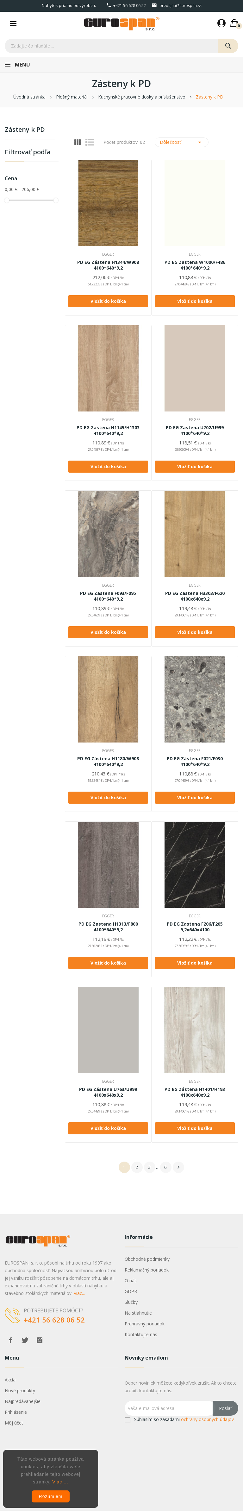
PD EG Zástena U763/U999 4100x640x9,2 (108, 1092)
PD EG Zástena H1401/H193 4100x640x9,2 (195, 1092)
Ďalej (178, 1167)
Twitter (25, 1340)
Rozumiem (51, 1496)
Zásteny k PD (25, 130)
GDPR (131, 1291)
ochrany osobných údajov (207, 1419)
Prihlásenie (16, 1412)
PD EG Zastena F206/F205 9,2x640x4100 (195, 927)
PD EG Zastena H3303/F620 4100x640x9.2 (195, 596)
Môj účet (14, 1423)
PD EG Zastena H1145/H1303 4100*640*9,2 (108, 430)
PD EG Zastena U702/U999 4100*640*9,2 (195, 430)
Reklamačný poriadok (147, 1270)
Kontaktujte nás (141, 1334)
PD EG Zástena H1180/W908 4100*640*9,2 (108, 761)
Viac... (79, 1293)
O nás (131, 1281)
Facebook (10, 1340)
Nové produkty (20, 1390)
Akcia (10, 1380)
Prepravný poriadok (145, 1324)
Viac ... (60, 1481)
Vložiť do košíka (108, 301)
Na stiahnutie (138, 1313)
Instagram (39, 1340)
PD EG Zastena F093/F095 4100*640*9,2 (108, 596)
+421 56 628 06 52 (129, 5)
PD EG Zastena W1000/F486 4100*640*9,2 (195, 265)
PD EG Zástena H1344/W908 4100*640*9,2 (108, 265)
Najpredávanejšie (22, 1401)
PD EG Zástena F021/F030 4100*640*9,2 (195, 761)
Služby (131, 1302)
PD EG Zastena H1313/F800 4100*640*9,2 (108, 927)
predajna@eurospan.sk (180, 5)
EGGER (108, 254)
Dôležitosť (182, 142)
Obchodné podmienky (147, 1259)
